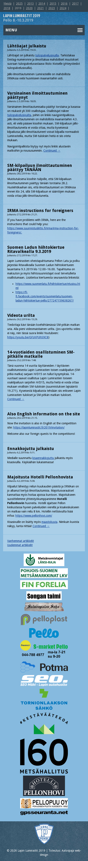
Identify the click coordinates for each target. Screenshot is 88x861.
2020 (29, 8)
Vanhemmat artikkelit (20, 541)
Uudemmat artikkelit (20, 545)
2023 (51, 8)
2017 (75, 3)
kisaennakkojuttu (43, 458)
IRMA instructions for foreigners (40, 210)
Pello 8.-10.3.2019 (21, 18)
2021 (40, 8)
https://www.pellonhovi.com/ (33, 515)
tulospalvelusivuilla (47, 55)
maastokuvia (49, 522)
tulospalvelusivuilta (19, 115)
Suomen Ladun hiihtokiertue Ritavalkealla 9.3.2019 (35, 249)
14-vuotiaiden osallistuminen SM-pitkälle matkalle (41, 354)
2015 (53, 3)
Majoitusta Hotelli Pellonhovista (40, 476)
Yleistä (7, 3)
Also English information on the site (43, 413)
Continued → (51, 150)
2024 (63, 8)
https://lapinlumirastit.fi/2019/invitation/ (39, 427)
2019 (18, 8)
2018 (7, 8)
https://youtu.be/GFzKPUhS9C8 (27, 337)
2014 (41, 3)
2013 (30, 3)
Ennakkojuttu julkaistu (30, 448)
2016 (64, 3)
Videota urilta (21, 315)
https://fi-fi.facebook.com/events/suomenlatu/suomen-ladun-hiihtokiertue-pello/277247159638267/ (45, 296)
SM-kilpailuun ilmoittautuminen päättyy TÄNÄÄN (39, 167)
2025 (19, 3)
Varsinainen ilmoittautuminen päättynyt (37, 95)
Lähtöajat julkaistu (26, 45)
